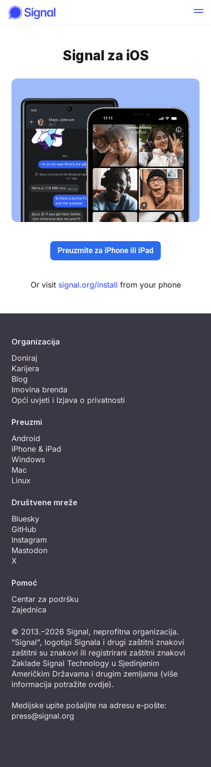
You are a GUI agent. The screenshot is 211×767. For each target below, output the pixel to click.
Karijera (25, 368)
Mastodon (29, 550)
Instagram (29, 540)
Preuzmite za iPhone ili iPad (105, 250)
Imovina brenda (39, 389)
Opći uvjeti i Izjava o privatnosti (68, 400)
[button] (198, 12)
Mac (19, 470)
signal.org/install (88, 284)
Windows (28, 459)
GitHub (23, 529)
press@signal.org (42, 716)
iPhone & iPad (36, 449)
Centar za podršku (44, 599)
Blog (19, 379)
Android (25, 438)
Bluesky (25, 518)
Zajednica (28, 609)
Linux (21, 480)
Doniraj (24, 358)
